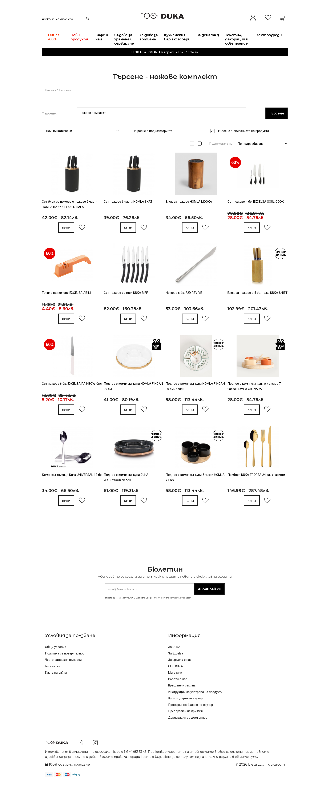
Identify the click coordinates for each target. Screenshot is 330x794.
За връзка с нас (180, 671)
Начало (50, 101)
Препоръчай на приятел (185, 723)
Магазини (175, 684)
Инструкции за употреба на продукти (195, 703)
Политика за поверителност (65, 665)
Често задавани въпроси (63, 671)
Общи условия (55, 658)
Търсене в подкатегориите (154, 141)
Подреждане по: (221, 154)
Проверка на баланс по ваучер (190, 716)
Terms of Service (177, 609)
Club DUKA (175, 678)
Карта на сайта (56, 684)
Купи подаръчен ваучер (185, 710)
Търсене (65, 101)
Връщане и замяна (182, 697)
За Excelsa (175, 665)
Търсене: (49, 124)
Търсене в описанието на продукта (245, 141)
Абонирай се (209, 601)
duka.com (276, 776)
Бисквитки (52, 678)
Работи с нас (177, 691)
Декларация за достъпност (188, 729)
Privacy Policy (159, 609)
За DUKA (174, 658)
